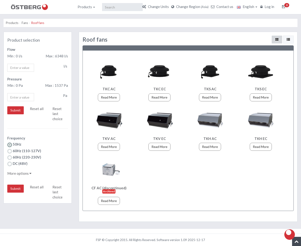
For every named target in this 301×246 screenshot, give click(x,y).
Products (86, 7)
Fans (25, 23)
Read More (109, 97)
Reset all (37, 109)
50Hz (14, 144)
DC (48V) (17, 163)
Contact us (222, 6)
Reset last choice (57, 114)
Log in (267, 6)
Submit (15, 110)
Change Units (156, 6)
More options (19, 173)
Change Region (190, 6)
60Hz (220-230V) (24, 157)
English (247, 6)
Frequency (16, 138)
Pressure (14, 79)
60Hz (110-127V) (24, 151)
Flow (11, 49)
